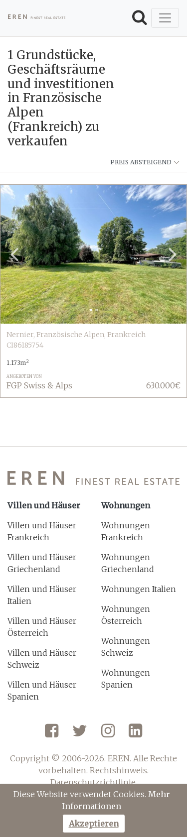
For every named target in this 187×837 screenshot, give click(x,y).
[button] (14, 254)
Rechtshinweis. (119, 770)
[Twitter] (79, 734)
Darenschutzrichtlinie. (93, 782)
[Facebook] (51, 734)
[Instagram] (108, 734)
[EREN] (36, 18)
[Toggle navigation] (165, 18)
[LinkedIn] (135, 734)
